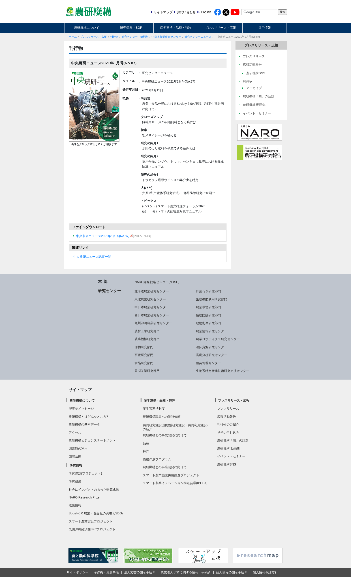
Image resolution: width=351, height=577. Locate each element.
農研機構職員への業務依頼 (161, 416)
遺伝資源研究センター (211, 347)
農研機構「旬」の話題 (232, 440)
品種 (146, 443)
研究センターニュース (197, 36)
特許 (146, 451)
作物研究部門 (144, 347)
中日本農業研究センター (166, 36)
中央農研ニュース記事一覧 (92, 256)
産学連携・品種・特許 (175, 27)
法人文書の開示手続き (139, 572)
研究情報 (76, 465)
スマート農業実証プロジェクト (91, 521)
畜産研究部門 (144, 355)
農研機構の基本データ (84, 424)
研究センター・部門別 (135, 36)
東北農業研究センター (150, 299)
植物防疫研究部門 (208, 315)
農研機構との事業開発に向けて (165, 435)
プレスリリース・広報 (220, 27)
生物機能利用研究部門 (211, 299)
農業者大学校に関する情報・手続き (186, 572)
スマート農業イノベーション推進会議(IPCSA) (175, 483)
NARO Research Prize (84, 497)
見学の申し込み (228, 432)
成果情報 (75, 505)
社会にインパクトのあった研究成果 (94, 489)
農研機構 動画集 (228, 448)
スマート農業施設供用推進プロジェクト (171, 475)
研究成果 (75, 481)
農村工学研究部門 (147, 331)
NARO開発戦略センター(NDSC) (157, 282)
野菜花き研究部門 (208, 291)
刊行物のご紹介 (228, 424)
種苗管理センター (208, 363)
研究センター (109, 290)
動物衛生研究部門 (208, 323)
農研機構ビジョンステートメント (92, 440)
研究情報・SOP (131, 27)
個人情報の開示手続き (231, 572)
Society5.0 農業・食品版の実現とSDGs (96, 513)
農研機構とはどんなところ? (88, 416)
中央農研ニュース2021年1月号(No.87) (104, 236)
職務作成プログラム (157, 459)
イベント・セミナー (231, 456)
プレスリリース (228, 408)
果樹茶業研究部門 (147, 371)
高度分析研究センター (211, 355)
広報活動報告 (226, 416)
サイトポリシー (77, 572)
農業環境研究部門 (208, 307)
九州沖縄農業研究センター (153, 323)
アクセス (75, 432)
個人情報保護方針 (265, 572)
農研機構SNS (226, 464)
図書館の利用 (78, 448)
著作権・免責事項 (106, 572)
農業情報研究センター (211, 331)
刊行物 (114, 36)
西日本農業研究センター (152, 315)
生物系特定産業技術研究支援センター (222, 371)
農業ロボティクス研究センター (218, 339)
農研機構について (86, 27)
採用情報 (264, 27)
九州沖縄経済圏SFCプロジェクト (92, 529)
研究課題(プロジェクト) (85, 473)
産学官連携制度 (154, 408)
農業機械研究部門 (147, 339)
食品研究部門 (144, 363)
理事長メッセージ (81, 408)
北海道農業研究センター (152, 291)
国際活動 (75, 456)
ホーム (73, 36)
